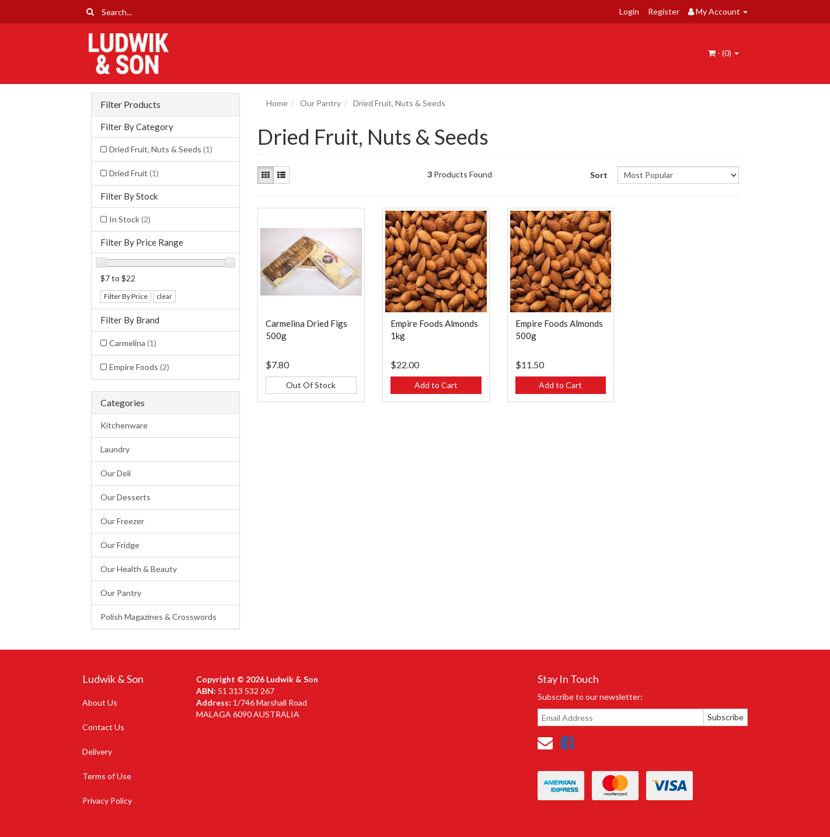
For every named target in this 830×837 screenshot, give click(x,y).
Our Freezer (122, 521)
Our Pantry (120, 593)
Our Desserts (125, 497)
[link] (567, 742)
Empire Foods (139, 367)
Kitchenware (124, 425)
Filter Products (130, 104)
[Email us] (545, 742)
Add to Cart (436, 385)
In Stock (130, 219)
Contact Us (103, 727)
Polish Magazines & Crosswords (158, 617)
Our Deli (115, 473)
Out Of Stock (311, 385)
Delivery (97, 751)
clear (164, 296)
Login (629, 11)
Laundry (115, 449)
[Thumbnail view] (265, 175)
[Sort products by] (678, 175)
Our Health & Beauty (138, 569)
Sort (599, 175)
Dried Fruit (134, 173)
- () (723, 53)
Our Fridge (120, 545)
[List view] (281, 175)
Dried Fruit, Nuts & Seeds (160, 149)
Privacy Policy (107, 800)
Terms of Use (106, 776)
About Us (99, 702)
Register (663, 11)
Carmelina (132, 343)
